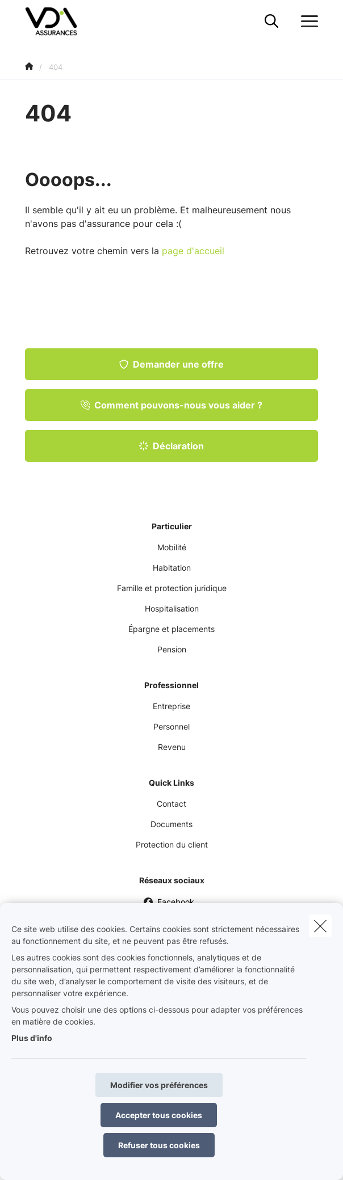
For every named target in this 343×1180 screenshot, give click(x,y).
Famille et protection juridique (172, 588)
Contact (171, 803)
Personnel (171, 726)
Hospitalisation (172, 608)
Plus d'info (31, 1038)
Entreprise (171, 706)
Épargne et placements (171, 629)
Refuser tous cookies (159, 1145)
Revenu (172, 747)
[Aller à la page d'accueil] (58, 21)
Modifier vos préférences (159, 1085)
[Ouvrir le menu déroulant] (306, 21)
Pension (171, 649)
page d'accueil (193, 250)
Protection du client (172, 844)
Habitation (172, 567)
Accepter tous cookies (158, 1115)
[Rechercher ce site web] (271, 21)
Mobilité (171, 547)
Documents (171, 824)
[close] (320, 925)
